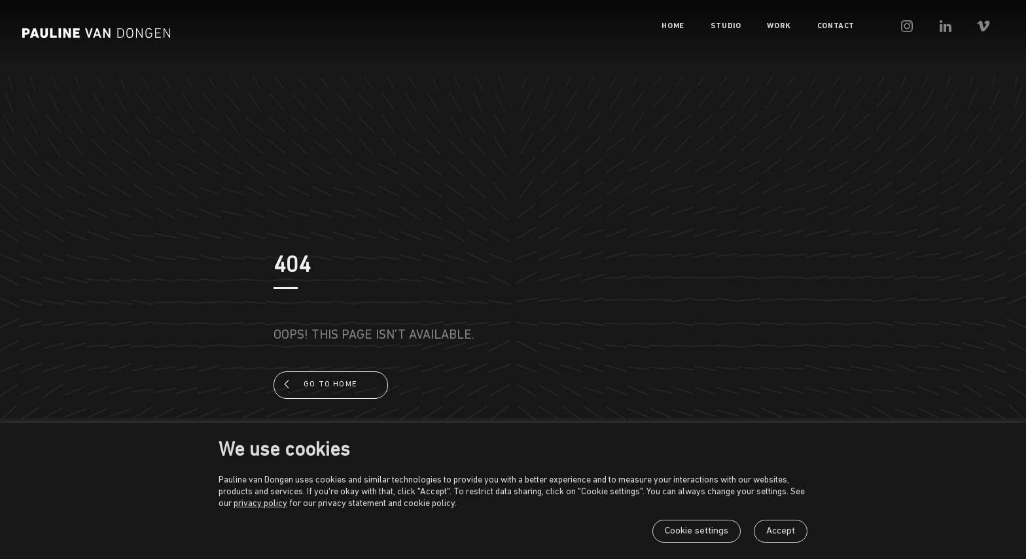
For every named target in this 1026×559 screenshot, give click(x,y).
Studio (747, 26)
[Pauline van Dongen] (96, 33)
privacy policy (260, 504)
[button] (931, 26)
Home (694, 26)
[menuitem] (694, 26)
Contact (857, 26)
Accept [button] (780, 531)
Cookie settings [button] (696, 531)
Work (800, 26)
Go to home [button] (330, 384)
